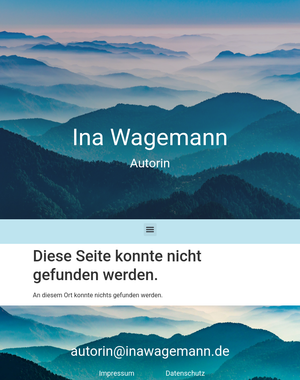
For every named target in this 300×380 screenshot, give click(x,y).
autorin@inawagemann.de (150, 351)
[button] (150, 229)
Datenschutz (185, 373)
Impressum (116, 373)
